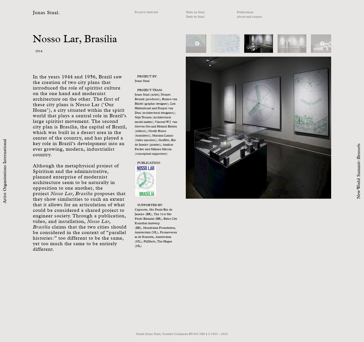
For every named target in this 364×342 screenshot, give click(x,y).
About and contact (249, 16)
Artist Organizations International (5, 171)
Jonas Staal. (46, 12)
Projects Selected (146, 12)
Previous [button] (197, 43)
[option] (258, 43)
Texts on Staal (195, 12)
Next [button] (322, 43)
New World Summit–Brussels (359, 171)
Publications (245, 12)
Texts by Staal (195, 16)
